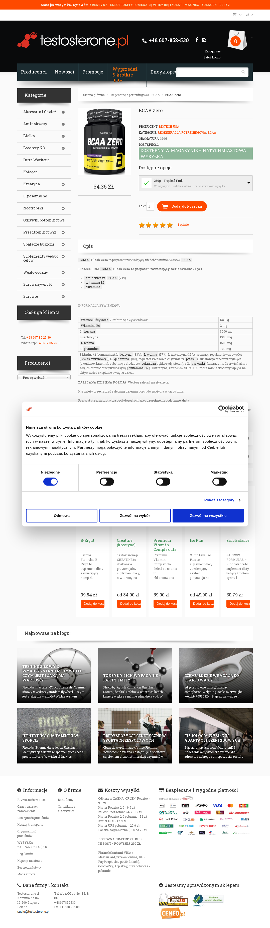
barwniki (198, 363)
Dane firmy (65, 800)
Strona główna (94, 95)
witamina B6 (95, 282)
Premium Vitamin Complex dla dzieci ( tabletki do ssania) (165, 551)
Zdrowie (30, 296)
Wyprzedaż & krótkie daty (125, 75)
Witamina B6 (90, 326)
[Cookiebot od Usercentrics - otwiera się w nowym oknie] (222, 409)
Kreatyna (31, 184)
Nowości (64, 72)
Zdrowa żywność (37, 284)
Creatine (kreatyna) (126, 542)
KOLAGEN (209, 5)
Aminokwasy (35, 124)
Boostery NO (34, 148)
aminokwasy (95, 278)
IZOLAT (176, 5)
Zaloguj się (212, 51)
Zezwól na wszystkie (208, 515)
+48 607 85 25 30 (38, 337)
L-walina (87, 343)
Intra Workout (36, 160)
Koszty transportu (30, 824)
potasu (191, 359)
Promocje (92, 72)
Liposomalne (35, 196)
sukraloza (149, 363)
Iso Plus (197, 540)
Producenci (34, 72)
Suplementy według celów (40, 258)
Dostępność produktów (33, 818)
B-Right (87, 540)
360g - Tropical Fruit (168, 181)
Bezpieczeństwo (29, 867)
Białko (29, 136)
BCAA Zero (173, 95)
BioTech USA (169, 126)
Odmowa (62, 515)
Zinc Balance (237, 540)
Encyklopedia (166, 72)
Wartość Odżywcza (94, 320)
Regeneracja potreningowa (130, 95)
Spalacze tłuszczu (38, 244)
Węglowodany (35, 272)
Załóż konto (211, 57)
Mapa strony (26, 874)
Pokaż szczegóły (219, 500)
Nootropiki (33, 208)
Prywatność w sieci (31, 800)
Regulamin (25, 854)
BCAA (155, 95)
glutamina (93, 287)
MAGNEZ (192, 5)
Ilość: (146, 206)
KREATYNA (98, 5)
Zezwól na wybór (135, 515)
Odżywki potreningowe (44, 220)
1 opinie (183, 224)
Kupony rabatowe (29, 861)
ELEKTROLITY (121, 5)
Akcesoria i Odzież (39, 112)
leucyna (89, 331)
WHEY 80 (160, 5)
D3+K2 (224, 5)
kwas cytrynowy (94, 359)
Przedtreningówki (40, 232)
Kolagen (30, 172)
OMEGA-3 (143, 5)
